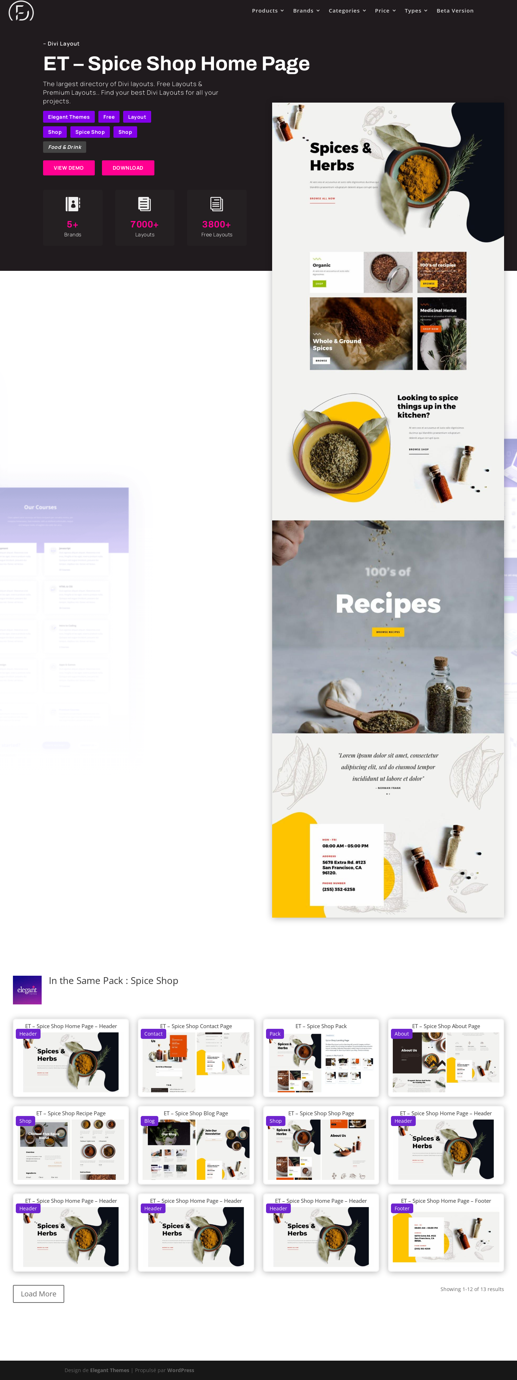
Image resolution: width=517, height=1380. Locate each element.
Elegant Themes (69, 116)
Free (109, 116)
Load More (38, 1294)
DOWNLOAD (128, 167)
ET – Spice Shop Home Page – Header (71, 1026)
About (402, 1033)
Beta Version (455, 10)
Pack (275, 1033)
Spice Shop (90, 131)
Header (28, 1033)
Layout (137, 116)
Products (265, 10)
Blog (149, 1120)
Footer (402, 1208)
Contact (153, 1033)
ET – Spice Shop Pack (321, 1026)
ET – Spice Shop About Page (446, 1026)
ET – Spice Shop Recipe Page (71, 1113)
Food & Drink (64, 146)
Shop (55, 131)
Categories (344, 10)
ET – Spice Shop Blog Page (196, 1113)
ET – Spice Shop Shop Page (321, 1113)
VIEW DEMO (69, 167)
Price (382, 10)
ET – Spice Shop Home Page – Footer (446, 1200)
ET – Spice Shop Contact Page (196, 1026)
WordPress (180, 1370)
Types (413, 10)
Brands (303, 10)
